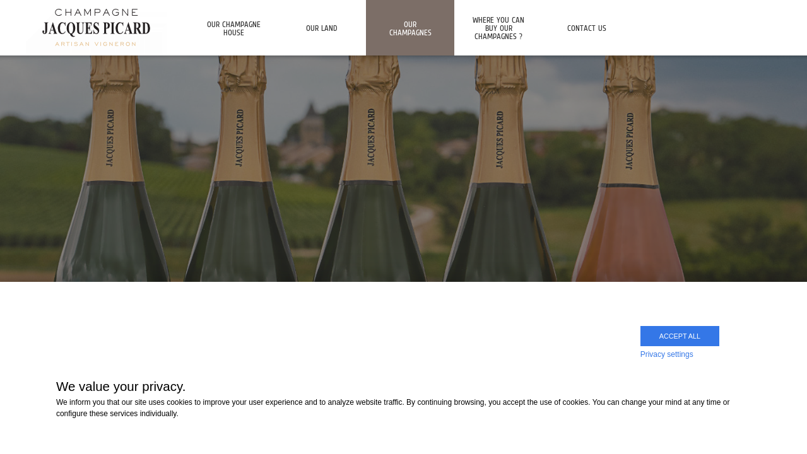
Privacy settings (666, 354)
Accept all (679, 336)
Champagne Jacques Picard (96, 27)
